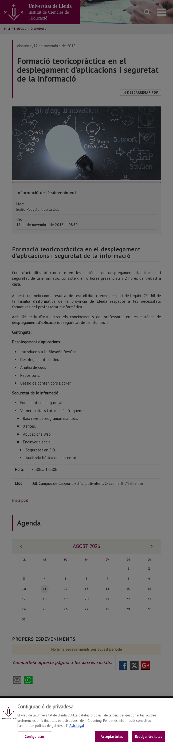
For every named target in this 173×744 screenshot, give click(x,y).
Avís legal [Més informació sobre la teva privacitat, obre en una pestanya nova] (76, 730)
